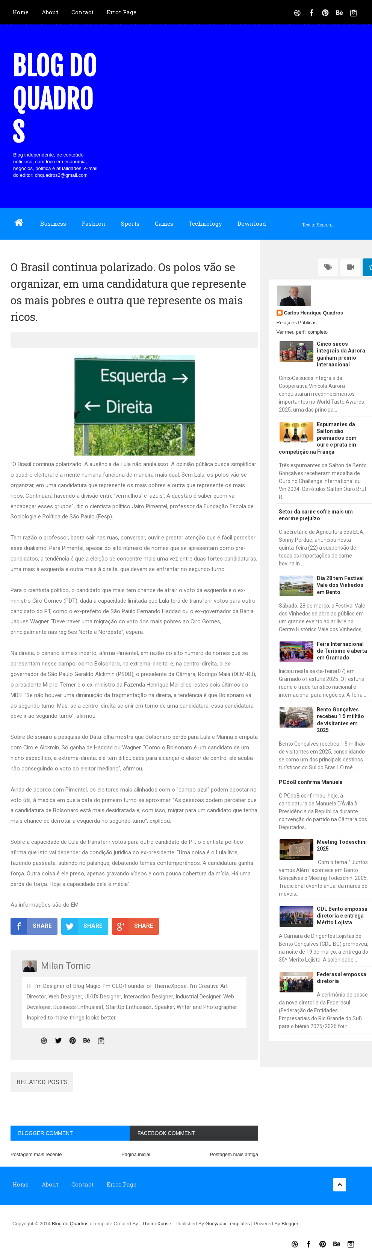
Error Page (121, 12)
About (50, 12)
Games (164, 223)
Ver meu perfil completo (302, 332)
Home (20, 12)
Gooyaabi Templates (228, 1223)
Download (251, 223)
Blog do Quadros (54, 99)
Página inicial (135, 1154)
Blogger (289, 1223)
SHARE (31, 926)
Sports (130, 223)
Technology (205, 223)
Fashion (94, 223)
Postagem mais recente (36, 1154)
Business (53, 223)
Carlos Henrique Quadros (313, 313)
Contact (82, 12)
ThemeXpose (157, 1223)
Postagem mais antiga (234, 1154)
